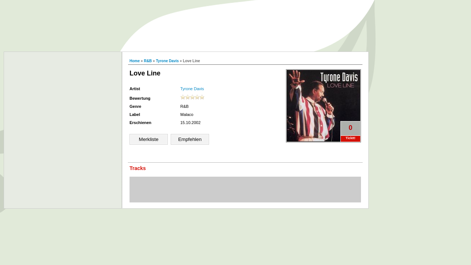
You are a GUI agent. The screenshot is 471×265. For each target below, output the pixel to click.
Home (135, 61)
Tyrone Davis (167, 61)
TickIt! (350, 138)
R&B (148, 61)
